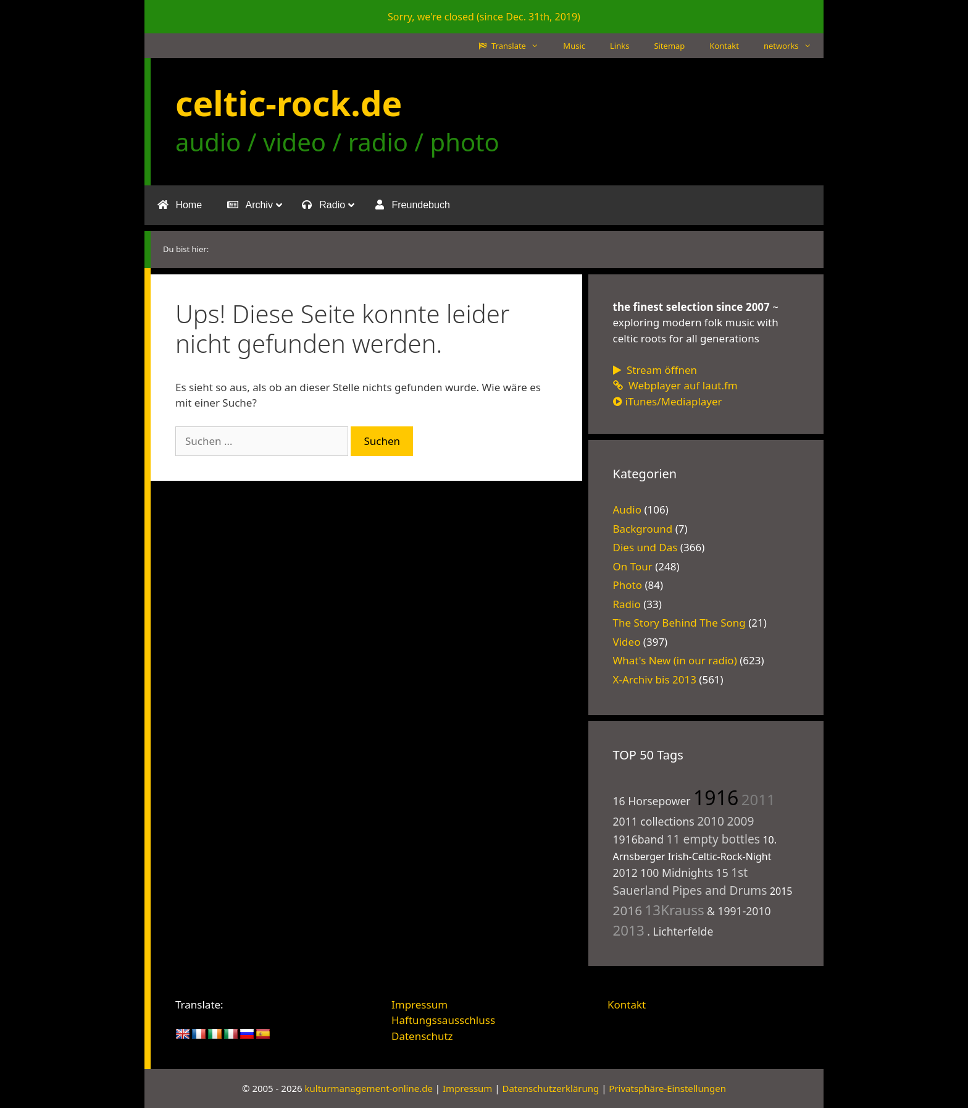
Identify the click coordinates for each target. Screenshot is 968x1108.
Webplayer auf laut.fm (675, 385)
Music (574, 45)
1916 (715, 797)
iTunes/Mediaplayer (667, 401)
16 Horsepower (652, 800)
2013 (629, 930)
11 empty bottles (713, 839)
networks (794, 45)
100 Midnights (676, 872)
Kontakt (724, 45)
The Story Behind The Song (679, 622)
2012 (625, 872)
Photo (628, 585)
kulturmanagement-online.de (369, 1088)
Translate (514, 45)
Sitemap (669, 45)
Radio (627, 604)
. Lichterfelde (680, 931)
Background (643, 529)
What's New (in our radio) (675, 660)
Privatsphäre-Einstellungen (667, 1088)
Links (619, 45)
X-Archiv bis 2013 (654, 679)
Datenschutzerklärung (550, 1088)
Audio (627, 509)
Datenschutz (422, 1036)
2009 (740, 821)
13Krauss (674, 910)
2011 (758, 799)
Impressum (419, 1004)
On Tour (633, 566)
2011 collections (654, 821)
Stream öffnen (655, 370)
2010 (710, 821)
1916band (638, 839)
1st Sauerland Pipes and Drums (690, 881)
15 (722, 872)
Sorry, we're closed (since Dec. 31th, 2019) (484, 16)
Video (627, 642)
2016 (628, 910)
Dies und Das (645, 547)
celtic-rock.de (288, 103)
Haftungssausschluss (443, 1020)
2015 (781, 891)
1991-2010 (743, 910)
